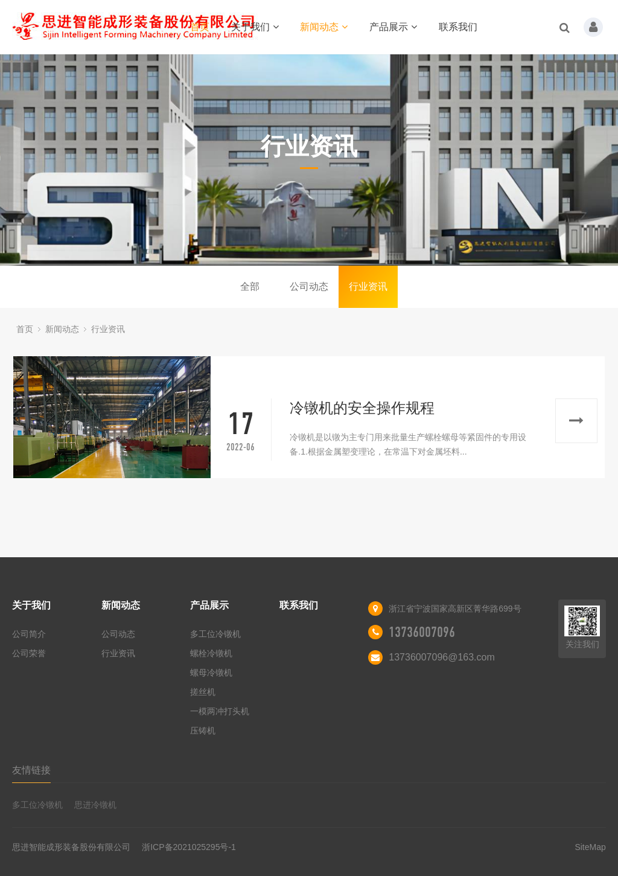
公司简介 (29, 634)
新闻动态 (324, 27)
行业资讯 (368, 286)
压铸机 (202, 730)
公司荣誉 (29, 653)
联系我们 (458, 27)
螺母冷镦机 (211, 672)
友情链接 (31, 770)
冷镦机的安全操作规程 (362, 408)
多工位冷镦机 (215, 634)
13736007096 (422, 632)
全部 (250, 286)
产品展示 (393, 27)
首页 (199, 27)
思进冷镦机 (95, 805)
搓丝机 (202, 692)
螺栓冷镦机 (211, 653)
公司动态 (309, 286)
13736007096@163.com (442, 657)
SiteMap (590, 847)
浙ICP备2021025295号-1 (189, 847)
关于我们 (255, 27)
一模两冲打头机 (219, 711)
